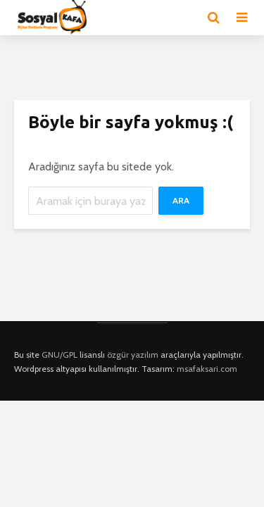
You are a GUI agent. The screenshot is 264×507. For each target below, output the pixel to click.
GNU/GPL (59, 354)
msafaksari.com (207, 368)
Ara (180, 200)
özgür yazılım (132, 354)
